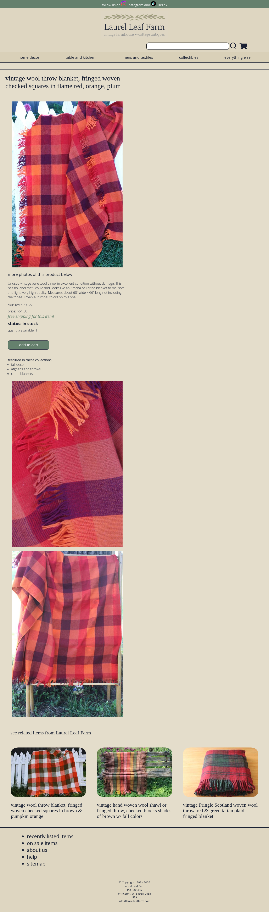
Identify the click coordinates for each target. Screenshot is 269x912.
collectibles (188, 57)
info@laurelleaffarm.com (135, 901)
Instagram (135, 5)
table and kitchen (81, 57)
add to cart (28, 345)
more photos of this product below (40, 274)
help (32, 856)
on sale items (42, 843)
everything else (237, 57)
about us (37, 849)
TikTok (162, 5)
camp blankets (22, 373)
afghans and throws (26, 369)
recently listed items (50, 836)
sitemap (36, 863)
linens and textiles (137, 57)
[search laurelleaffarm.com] (234, 46)
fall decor (18, 364)
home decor (28, 57)
